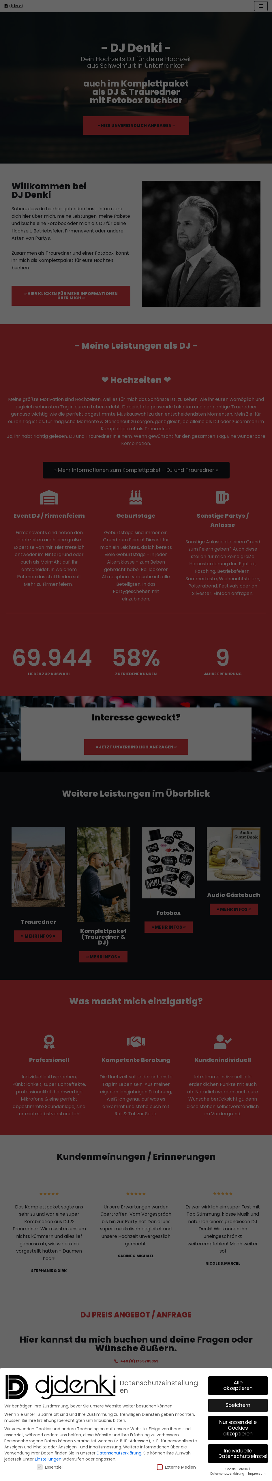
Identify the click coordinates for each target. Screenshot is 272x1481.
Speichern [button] (238, 1405)
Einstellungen (48, 1459)
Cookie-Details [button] (237, 1469)
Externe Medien (176, 1467)
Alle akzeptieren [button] (238, 1385)
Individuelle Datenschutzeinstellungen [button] (243, 1453)
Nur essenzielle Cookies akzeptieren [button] (238, 1428)
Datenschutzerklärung (119, 1453)
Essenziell (50, 1467)
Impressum (257, 1473)
